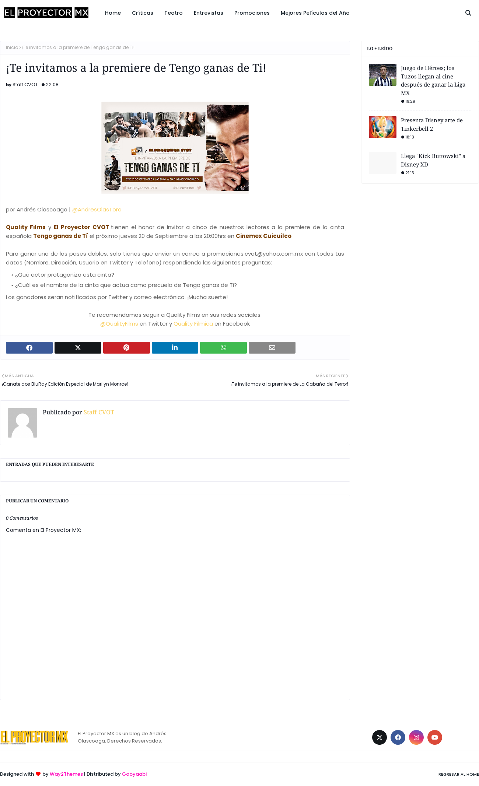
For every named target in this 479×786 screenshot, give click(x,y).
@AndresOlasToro (96, 209)
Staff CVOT (25, 84)
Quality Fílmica (194, 323)
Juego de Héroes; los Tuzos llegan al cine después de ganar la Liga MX (433, 80)
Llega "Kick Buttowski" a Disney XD (433, 160)
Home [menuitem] (113, 13)
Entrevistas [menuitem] (208, 13)
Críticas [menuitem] (142, 13)
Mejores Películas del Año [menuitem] (315, 13)
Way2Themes (66, 774)
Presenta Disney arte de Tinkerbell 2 (432, 124)
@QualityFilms (119, 323)
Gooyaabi (134, 774)
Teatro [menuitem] (173, 13)
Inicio (12, 47)
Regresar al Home (458, 774)
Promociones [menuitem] (252, 13)
